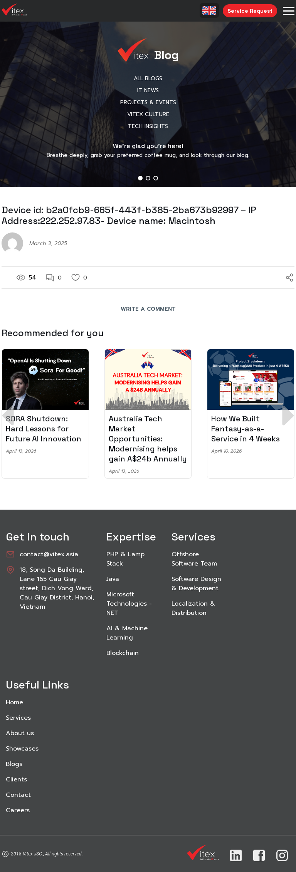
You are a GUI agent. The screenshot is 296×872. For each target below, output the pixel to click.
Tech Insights (148, 126)
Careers (18, 810)
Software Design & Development (196, 583)
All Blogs (148, 78)
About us (20, 733)
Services (18, 717)
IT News (148, 90)
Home (14, 702)
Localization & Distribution (193, 608)
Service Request (249, 10)
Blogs (14, 764)
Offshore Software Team (194, 559)
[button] (140, 178)
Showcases (22, 748)
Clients (16, 779)
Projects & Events (148, 102)
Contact (18, 795)
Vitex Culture (148, 114)
